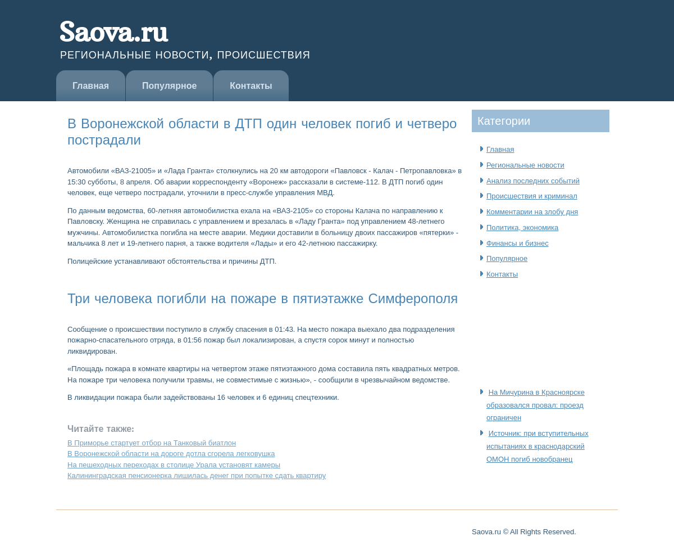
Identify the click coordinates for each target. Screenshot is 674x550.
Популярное (169, 86)
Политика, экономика (522, 227)
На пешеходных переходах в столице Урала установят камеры (173, 465)
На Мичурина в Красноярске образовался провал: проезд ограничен (535, 405)
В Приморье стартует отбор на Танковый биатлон (151, 443)
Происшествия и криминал (531, 196)
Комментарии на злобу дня (532, 212)
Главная (90, 86)
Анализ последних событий (533, 181)
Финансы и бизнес (517, 243)
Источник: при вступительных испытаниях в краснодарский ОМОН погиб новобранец (537, 446)
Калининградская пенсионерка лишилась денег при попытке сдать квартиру (196, 475)
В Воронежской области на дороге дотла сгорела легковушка (171, 453)
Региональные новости (525, 165)
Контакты (251, 86)
